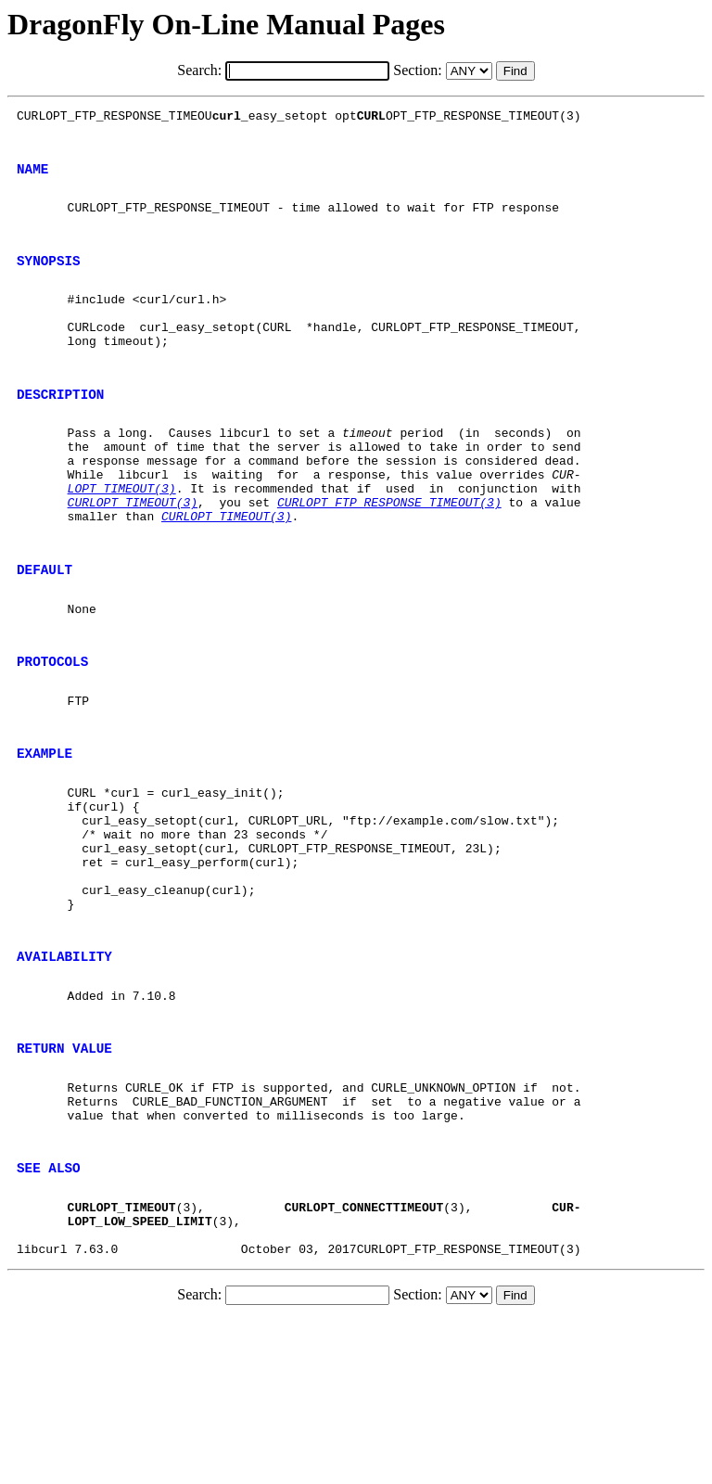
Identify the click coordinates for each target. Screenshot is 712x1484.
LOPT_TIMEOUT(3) (122, 543)
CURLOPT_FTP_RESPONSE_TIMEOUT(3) (389, 560)
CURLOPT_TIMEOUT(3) (132, 560)
